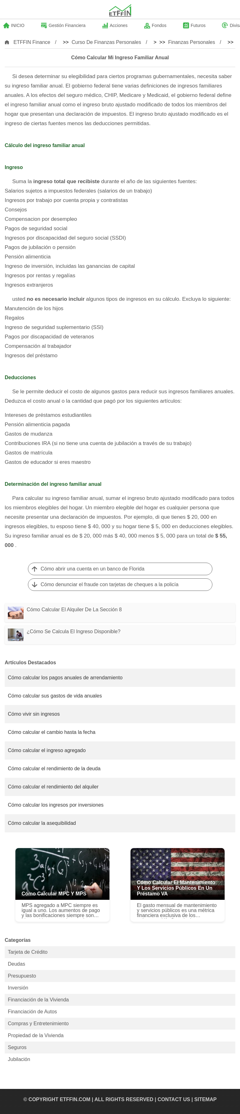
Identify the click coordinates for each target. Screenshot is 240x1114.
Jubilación (19, 1059)
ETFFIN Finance (31, 42)
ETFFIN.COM (75, 1099)
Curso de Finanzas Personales (106, 42)
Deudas (16, 964)
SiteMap (205, 1099)
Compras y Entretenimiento (38, 1023)
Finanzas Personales (191, 42)
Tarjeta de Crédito (27, 952)
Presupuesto (22, 976)
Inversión (18, 987)
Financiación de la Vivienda (38, 999)
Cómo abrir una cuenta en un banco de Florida (93, 568)
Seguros (17, 1047)
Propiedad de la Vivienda (36, 1035)
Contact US (173, 1099)
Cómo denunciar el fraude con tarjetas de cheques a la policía (110, 584)
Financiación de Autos (32, 1011)
